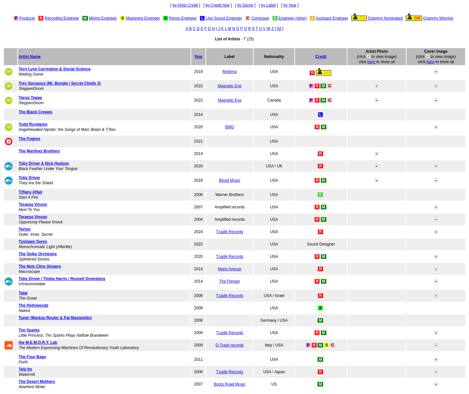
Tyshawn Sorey (33, 241)
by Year (289, 5)
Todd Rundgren (33, 124)
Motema (229, 71)
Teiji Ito (25, 369)
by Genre (245, 5)
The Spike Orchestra (38, 254)
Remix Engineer (183, 18)
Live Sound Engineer (224, 18)
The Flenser (229, 281)
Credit (321, 56)
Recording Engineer (62, 18)
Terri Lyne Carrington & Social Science (55, 69)
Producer (27, 18)
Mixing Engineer (103, 18)
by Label (268, 5)
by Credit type (218, 5)
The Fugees (29, 138)
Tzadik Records (229, 232)
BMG (229, 127)
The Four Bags (32, 357)
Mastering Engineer (143, 18)
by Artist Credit (185, 5)
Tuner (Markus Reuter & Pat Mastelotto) (55, 318)
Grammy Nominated (385, 18)
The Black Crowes (35, 112)
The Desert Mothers (37, 381)
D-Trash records (230, 345)
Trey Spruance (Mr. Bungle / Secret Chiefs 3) (60, 83)
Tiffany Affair (30, 192)
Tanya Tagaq (30, 97)
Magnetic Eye (230, 86)
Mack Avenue (229, 269)
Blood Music (229, 180)
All (279, 28)
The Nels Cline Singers (40, 266)
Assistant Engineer (332, 18)
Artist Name (29, 56)
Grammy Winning (438, 18)
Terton (24, 229)
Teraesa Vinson (33, 204)
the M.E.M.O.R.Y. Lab (38, 342)
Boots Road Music (229, 384)
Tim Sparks (29, 330)
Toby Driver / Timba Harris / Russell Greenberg (62, 278)
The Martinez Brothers (39, 151)
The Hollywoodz (33, 305)
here (371, 62)
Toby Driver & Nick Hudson (44, 163)
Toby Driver (29, 178)
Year (198, 56)
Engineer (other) (292, 18)
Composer (260, 18)
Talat (23, 293)
